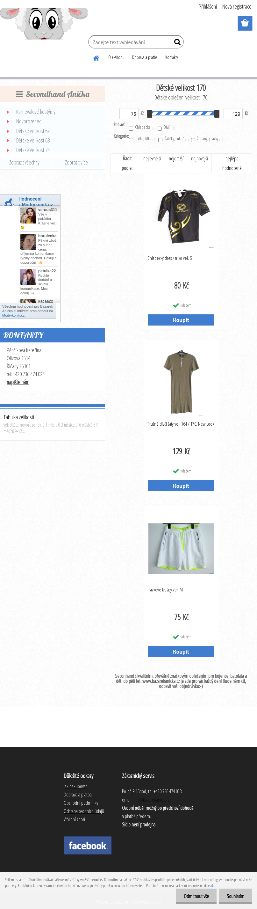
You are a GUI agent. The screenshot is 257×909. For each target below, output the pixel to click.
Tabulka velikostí (19, 417)
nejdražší (176, 158)
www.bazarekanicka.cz (161, 681)
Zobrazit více (76, 162)
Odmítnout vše (195, 896)
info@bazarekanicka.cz (152, 799)
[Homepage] (96, 57)
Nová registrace (237, 6)
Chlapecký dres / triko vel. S (169, 258)
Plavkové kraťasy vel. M (165, 589)
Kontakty (171, 57)
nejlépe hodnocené (232, 163)
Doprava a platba (145, 57)
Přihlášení (208, 6)
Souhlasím (235, 896)
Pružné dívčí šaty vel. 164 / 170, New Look (180, 424)
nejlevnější (152, 158)
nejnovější (199, 158)
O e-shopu (116, 57)
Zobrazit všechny (24, 162)
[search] (176, 43)
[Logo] (44, 24)
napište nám (18, 382)
